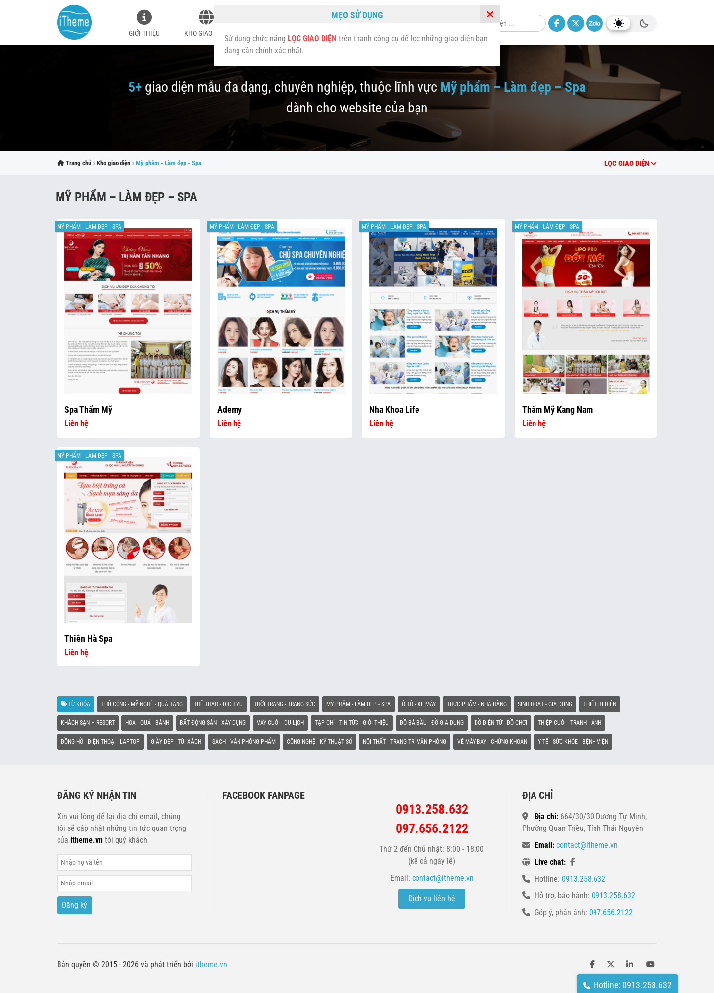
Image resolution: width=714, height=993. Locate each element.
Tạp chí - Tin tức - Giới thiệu (352, 722)
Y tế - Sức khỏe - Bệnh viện (573, 741)
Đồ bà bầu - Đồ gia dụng (432, 722)
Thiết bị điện (599, 704)
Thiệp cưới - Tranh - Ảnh (569, 722)
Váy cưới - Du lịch (280, 722)
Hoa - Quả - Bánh (147, 722)
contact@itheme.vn (443, 878)
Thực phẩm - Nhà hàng (477, 704)
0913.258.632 (583, 878)
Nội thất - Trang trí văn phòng (404, 741)
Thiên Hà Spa (88, 638)
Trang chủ (74, 162)
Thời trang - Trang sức (284, 704)
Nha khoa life (394, 409)
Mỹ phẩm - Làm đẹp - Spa (89, 226)
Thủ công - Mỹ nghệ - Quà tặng (142, 704)
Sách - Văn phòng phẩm (244, 741)
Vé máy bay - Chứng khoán (492, 741)
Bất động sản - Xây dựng (213, 722)
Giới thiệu (144, 33)
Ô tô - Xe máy (419, 704)
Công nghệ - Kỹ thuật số (319, 741)
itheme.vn (211, 964)
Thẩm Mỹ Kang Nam (557, 409)
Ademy (229, 409)
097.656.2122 (611, 912)
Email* (124, 883)
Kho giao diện (206, 33)
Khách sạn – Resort (88, 722)
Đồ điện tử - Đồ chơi (501, 722)
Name (124, 862)
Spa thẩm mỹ (88, 409)
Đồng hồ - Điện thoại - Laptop (100, 741)
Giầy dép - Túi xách (176, 741)
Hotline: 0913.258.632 (627, 985)
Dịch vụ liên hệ (431, 898)
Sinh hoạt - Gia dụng (545, 704)
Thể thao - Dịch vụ (218, 704)
